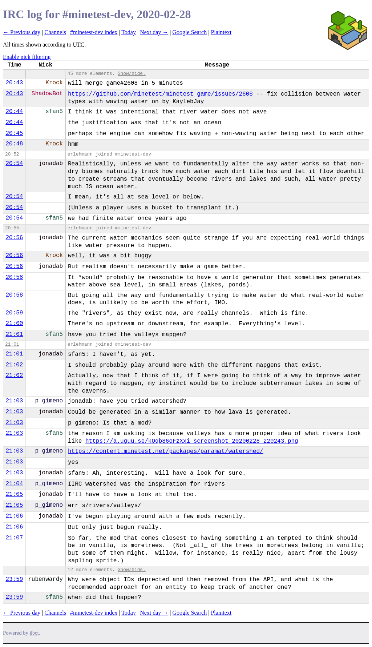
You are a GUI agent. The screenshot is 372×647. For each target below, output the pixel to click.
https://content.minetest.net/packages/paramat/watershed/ (165, 451)
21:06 (14, 516)
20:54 (14, 163)
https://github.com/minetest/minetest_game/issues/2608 (160, 94)
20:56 (14, 237)
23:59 (14, 579)
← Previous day (21, 32)
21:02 (14, 365)
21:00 (14, 323)
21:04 (14, 484)
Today (128, 32)
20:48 (14, 144)
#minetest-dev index (93, 32)
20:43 (14, 83)
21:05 (14, 494)
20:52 (12, 154)
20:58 (14, 277)
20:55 (12, 228)
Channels (55, 32)
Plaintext (221, 32)
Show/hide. (132, 73)
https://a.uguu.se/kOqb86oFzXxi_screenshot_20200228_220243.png (191, 441)
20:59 (14, 313)
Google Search (190, 32)
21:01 (14, 334)
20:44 (14, 111)
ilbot (34, 633)
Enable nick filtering (27, 57)
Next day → (154, 32)
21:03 (14, 401)
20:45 (14, 133)
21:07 (14, 538)
